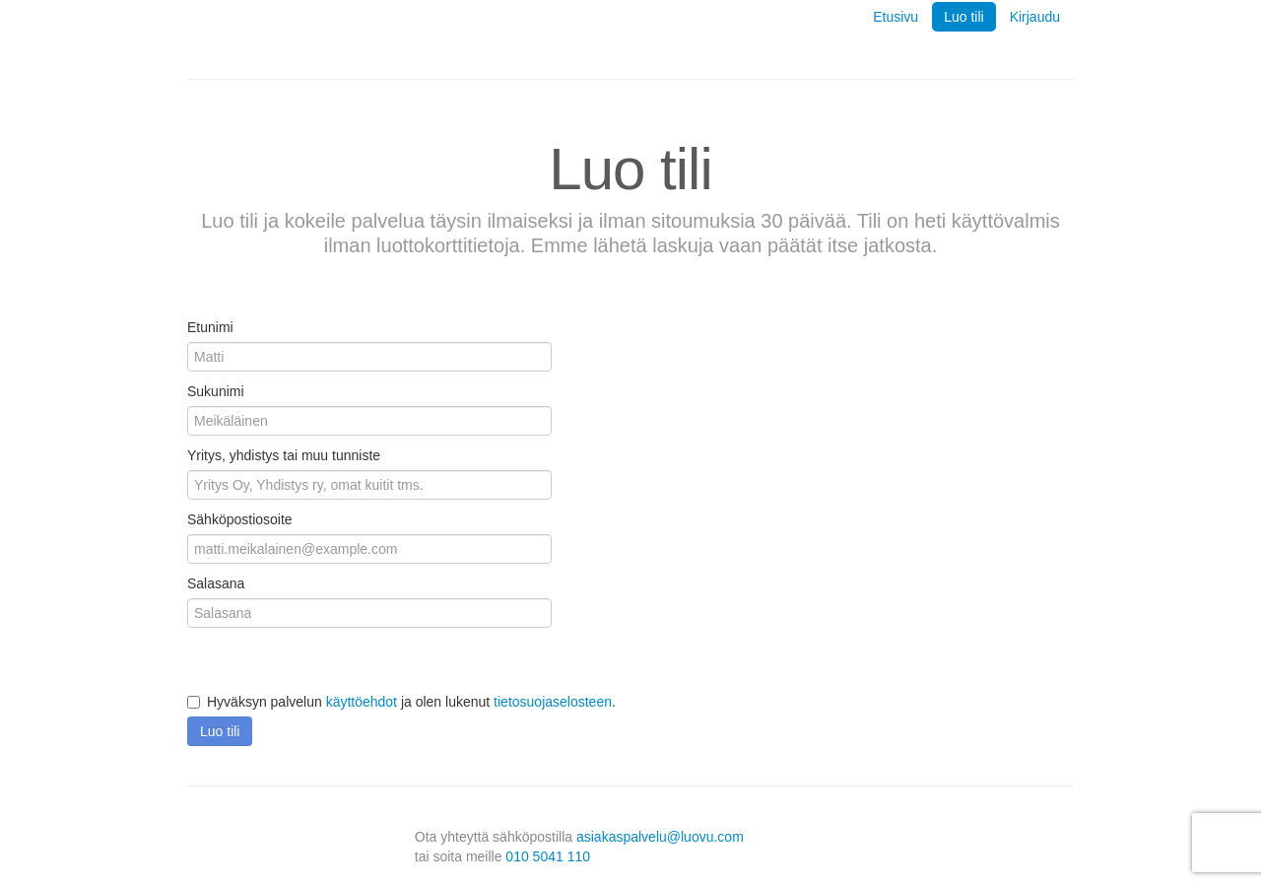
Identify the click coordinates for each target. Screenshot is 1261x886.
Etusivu (895, 17)
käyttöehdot (361, 702)
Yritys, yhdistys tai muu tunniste (283, 455)
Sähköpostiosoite (240, 519)
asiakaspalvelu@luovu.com (660, 837)
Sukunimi (215, 391)
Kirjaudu (1035, 17)
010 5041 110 (547, 856)
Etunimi (210, 327)
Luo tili (963, 17)
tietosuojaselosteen (553, 702)
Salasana (215, 583)
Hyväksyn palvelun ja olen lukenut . (401, 702)
